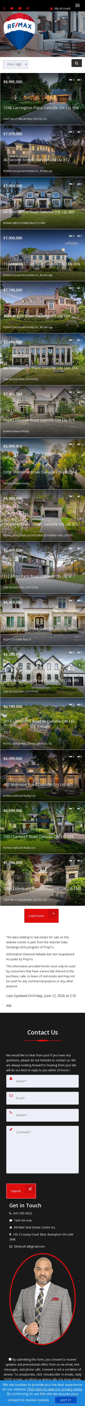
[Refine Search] (76, 63)
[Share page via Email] (28, 8)
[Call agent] (4, 8)
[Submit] (21, 1191)
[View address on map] (42, 1237)
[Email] (42, 1098)
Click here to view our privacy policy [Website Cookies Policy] (54, 1389)
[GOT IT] (65, 1400)
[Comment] (42, 1149)
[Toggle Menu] (77, 5)
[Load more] (41, 916)
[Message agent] (42, 1220)
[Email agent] (20, 8)
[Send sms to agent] (12, 8)
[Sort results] (15, 64)
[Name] (42, 1081)
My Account (60, 8)
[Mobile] (42, 1115)
